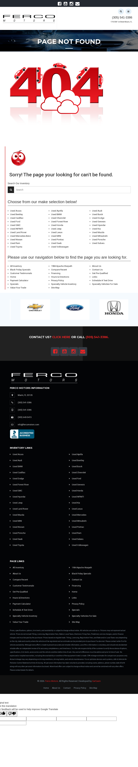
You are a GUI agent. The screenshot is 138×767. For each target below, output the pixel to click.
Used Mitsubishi (100, 236)
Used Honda (57, 225)
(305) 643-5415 (25, 417)
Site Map (55, 287)
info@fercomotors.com (28, 424)
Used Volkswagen (60, 247)
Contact (67, 688)
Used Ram (15, 243)
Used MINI (56, 236)
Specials (14, 284)
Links (94, 277)
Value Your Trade (18, 287)
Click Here (61, 337)
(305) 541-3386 (122, 17)
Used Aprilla (57, 211)
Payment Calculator (19, 280)
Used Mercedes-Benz (20, 236)
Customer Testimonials (21, 273)
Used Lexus (56, 232)
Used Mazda (98, 232)
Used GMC (15, 225)
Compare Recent (59, 269)
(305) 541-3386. (97, 337)
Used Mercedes (77, 515)
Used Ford (15, 221)
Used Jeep (56, 229)
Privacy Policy (57, 280)
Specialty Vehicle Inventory (63, 284)
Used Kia (96, 229)
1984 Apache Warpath (61, 266)
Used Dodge (98, 218)
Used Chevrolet (58, 218)
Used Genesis (98, 221)
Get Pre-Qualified (100, 273)
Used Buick (97, 214)
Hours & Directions (60, 277)
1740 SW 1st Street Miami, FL (121, 22)
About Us (96, 266)
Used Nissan (16, 239)
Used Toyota (16, 247)
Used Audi (97, 211)
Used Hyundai (98, 225)
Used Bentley (16, 214)
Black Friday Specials (20, 269)
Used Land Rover (18, 232)
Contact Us (97, 269)
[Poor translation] (12, 714)
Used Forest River (59, 221)
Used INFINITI (16, 229)
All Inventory (16, 266)
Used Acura (15, 211)
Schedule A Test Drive (102, 280)
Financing (55, 273)
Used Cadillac (16, 218)
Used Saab (56, 243)
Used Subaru (98, 243)
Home (13, 277)
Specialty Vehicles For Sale (105, 284)
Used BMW (56, 214)
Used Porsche (98, 239)
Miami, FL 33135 (25, 395)
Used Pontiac (57, 239)
